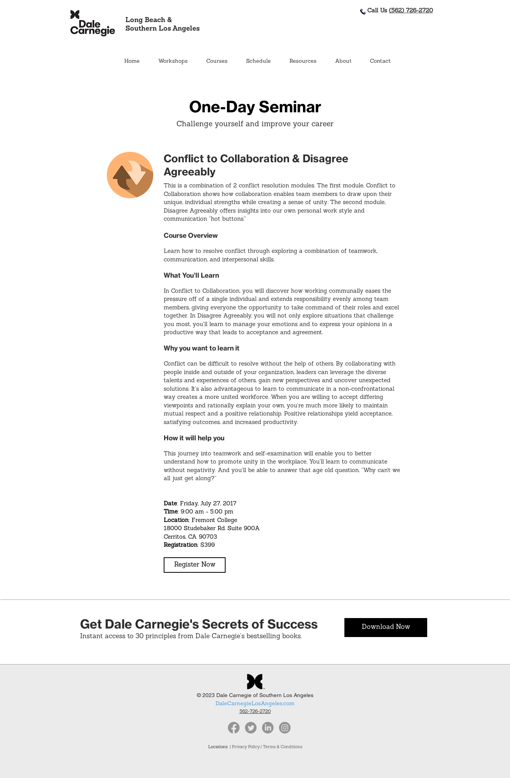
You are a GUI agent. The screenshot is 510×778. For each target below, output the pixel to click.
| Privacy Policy (245, 747)
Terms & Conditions (282, 747)
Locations (219, 747)
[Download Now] (385, 627)
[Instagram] (285, 727)
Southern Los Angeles (162, 29)
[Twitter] (251, 727)
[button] (216, 61)
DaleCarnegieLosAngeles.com (255, 704)
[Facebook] (234, 727)
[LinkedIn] (268, 727)
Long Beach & (148, 20)
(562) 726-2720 (411, 11)
